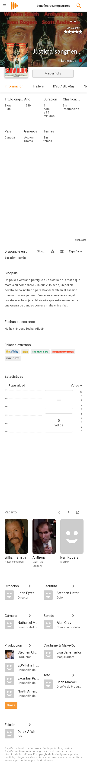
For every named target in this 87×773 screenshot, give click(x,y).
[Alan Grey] (70, 622)
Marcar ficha (53, 73)
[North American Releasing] (28, 691)
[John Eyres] (28, 592)
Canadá (10, 137)
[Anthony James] (46, 543)
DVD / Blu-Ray (63, 86)
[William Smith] (18, 543)
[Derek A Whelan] (28, 731)
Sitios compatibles (41, 251)
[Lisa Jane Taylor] (70, 652)
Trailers (38, 86)
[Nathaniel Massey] (28, 622)
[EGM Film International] (28, 665)
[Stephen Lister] (70, 592)
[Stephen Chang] (28, 652)
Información (14, 86)
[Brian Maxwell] (70, 682)
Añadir (39, 328)
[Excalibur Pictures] (28, 678)
